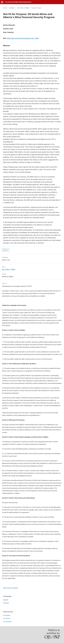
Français (6, 603)
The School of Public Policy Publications (18, 2)
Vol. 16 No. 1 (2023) (23, 8)
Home (5, 8)
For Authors (6, 618)
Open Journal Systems (10, 588)
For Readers (6, 615)
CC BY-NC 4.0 (25, 293)
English (5, 600)
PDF (6, 250)
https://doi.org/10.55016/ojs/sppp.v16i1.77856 (23, 38)
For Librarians (7, 621)
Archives (12, 8)
